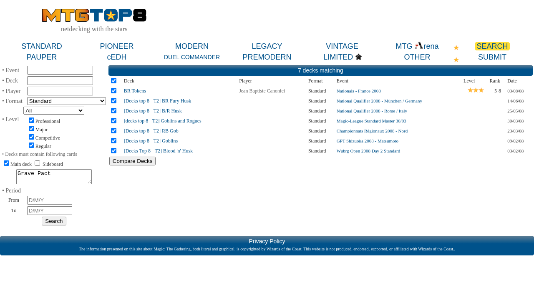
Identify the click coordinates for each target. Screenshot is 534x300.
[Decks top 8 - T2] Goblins (151, 141)
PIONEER (117, 46)
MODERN (192, 46)
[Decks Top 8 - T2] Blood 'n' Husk (158, 151)
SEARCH (492, 46)
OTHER (417, 57)
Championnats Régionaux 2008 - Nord (372, 130)
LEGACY (267, 46)
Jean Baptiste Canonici (262, 91)
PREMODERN (266, 57)
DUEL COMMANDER (192, 57)
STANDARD (41, 46)
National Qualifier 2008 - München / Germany (379, 100)
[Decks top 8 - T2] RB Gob (151, 131)
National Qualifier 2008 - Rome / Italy (372, 110)
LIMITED (338, 57)
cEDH (116, 57)
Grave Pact (54, 178)
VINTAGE (342, 46)
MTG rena (416, 46)
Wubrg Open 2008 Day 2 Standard (368, 150)
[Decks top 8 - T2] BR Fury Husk (157, 101)
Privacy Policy (267, 243)
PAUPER (42, 57)
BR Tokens (135, 91)
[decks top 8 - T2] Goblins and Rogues (163, 121)
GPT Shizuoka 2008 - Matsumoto (367, 140)
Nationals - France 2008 (359, 90)
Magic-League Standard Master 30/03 (371, 120)
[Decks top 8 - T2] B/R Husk (153, 111)
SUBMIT (492, 57)
